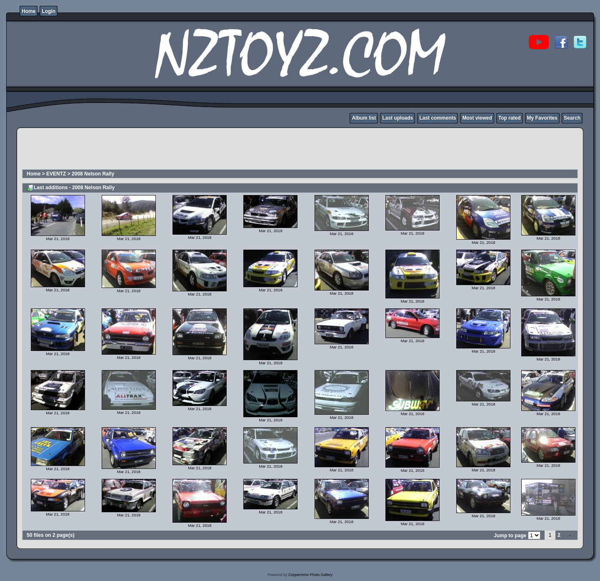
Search (572, 118)
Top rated (509, 118)
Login (48, 11)
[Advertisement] (173, 149)
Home (28, 11)
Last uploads (397, 118)
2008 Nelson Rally (93, 174)
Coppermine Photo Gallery (310, 575)
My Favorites (542, 118)
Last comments (437, 118)
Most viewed (477, 118)
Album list (364, 118)
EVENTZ (56, 174)
